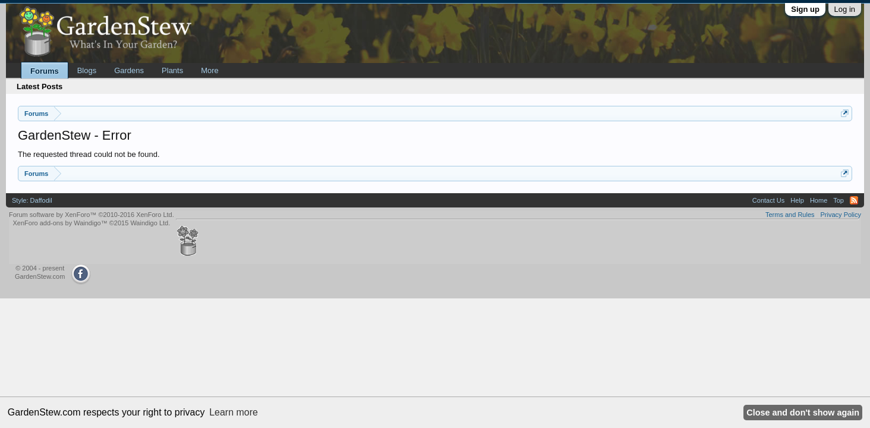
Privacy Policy (841, 214)
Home (818, 200)
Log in (844, 9)
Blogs (87, 70)
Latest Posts (39, 86)
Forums (44, 71)
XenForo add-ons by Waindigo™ (59, 222)
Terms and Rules (790, 214)
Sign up (805, 9)
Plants (172, 70)
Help (797, 200)
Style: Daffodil (32, 200)
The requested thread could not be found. (89, 154)
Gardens (129, 70)
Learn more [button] (233, 412)
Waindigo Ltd (149, 222)
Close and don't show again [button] (802, 412)
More (210, 70)
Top (838, 200)
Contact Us (768, 200)
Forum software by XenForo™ (91, 214)
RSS (854, 200)
